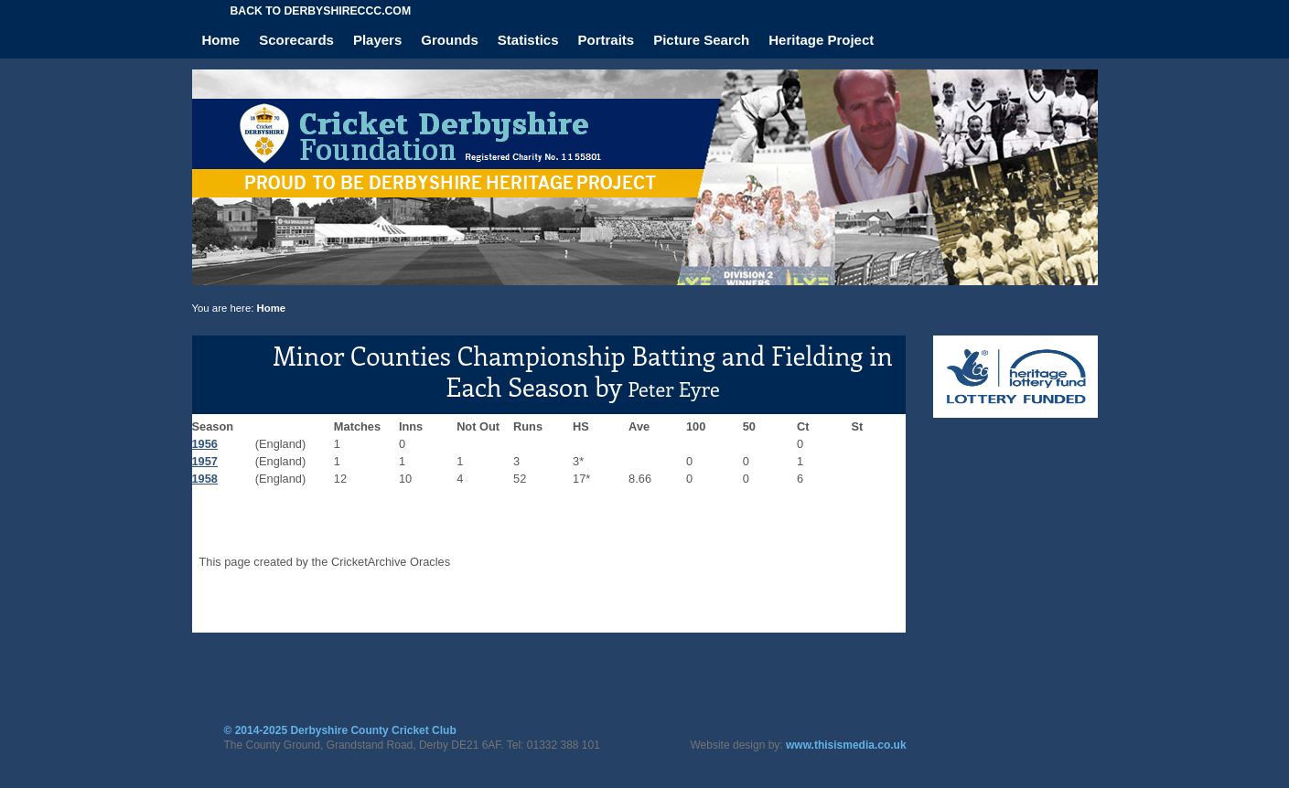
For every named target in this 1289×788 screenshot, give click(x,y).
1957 (205, 461)
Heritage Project (821, 40)
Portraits (606, 40)
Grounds (449, 40)
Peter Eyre (673, 388)
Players (377, 40)
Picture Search (701, 40)
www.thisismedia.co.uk (846, 745)
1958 (205, 478)
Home (221, 40)
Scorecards (296, 40)
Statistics (528, 40)
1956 (205, 444)
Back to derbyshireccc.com (321, 11)
